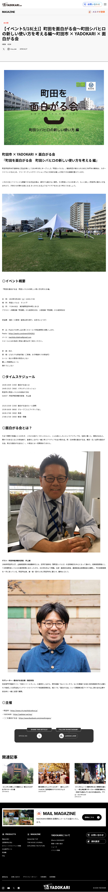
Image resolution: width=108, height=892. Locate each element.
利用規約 (43, 877)
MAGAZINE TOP (32, 839)
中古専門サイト (7, 849)
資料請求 (93, 841)
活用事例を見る (7, 843)
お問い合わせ (95, 835)
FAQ (3, 856)
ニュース (54, 847)
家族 (4, 44)
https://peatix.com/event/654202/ (22, 333)
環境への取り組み (57, 844)
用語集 (4, 853)
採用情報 (52, 877)
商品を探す (5, 839)
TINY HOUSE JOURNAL (35, 843)
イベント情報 (55, 850)
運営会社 (5, 877)
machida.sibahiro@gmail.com (20, 337)
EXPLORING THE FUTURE (36, 846)
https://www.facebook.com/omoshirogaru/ (35, 718)
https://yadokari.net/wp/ (22, 714)
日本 (9, 44)
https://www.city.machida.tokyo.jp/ (24, 710)
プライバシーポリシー (30, 877)
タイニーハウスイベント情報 (11, 846)
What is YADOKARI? (57, 840)
